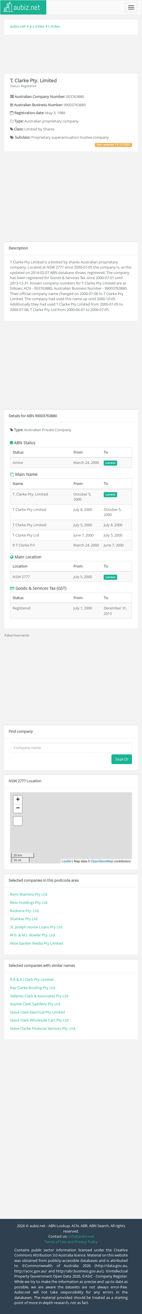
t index (54, 26)
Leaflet (66, 861)
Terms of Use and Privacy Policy (71, 1241)
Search (121, 759)
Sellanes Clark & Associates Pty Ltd (39, 995)
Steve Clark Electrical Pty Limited (37, 1012)
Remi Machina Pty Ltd (28, 894)
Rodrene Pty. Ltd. (24, 910)
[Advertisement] (71, 53)
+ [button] (18, 800)
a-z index (37, 26)
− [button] (18, 808)
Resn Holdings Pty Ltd (28, 902)
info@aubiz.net (81, 1236)
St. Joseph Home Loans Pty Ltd (36, 927)
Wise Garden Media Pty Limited (36, 943)
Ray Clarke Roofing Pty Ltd (32, 987)
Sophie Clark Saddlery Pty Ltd (35, 1003)
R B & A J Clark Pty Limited (31, 979)
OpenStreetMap (102, 861)
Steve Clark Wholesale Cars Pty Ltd (39, 1020)
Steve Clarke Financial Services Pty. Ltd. (43, 1028)
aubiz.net (18, 26)
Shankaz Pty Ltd (23, 918)
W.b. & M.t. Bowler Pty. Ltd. (33, 935)
